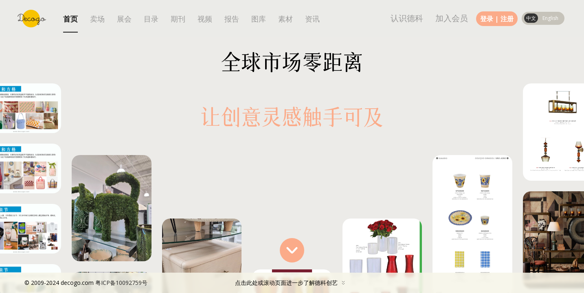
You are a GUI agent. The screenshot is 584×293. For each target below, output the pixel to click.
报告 (231, 19)
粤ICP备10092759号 (121, 282)
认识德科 (407, 18)
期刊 (178, 19)
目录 (151, 19)
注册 (507, 18)
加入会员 (451, 18)
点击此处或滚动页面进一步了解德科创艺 (186, 283)
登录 (486, 18)
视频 (205, 19)
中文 (531, 18)
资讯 (312, 19)
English (550, 18)
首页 (70, 19)
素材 (285, 19)
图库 (258, 19)
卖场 (97, 19)
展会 (124, 19)
